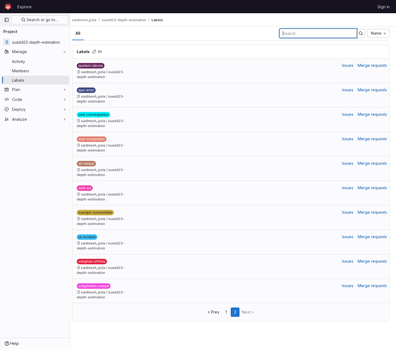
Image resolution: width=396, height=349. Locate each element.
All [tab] (83, 33)
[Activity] (35, 61)
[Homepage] (8, 6)
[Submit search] (360, 33)
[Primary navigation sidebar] (6, 19)
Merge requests (372, 65)
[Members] (35, 70)
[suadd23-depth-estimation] (35, 42)
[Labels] (35, 80)
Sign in (384, 6)
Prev (215, 312)
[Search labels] (318, 33)
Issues (347, 65)
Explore (24, 6)
